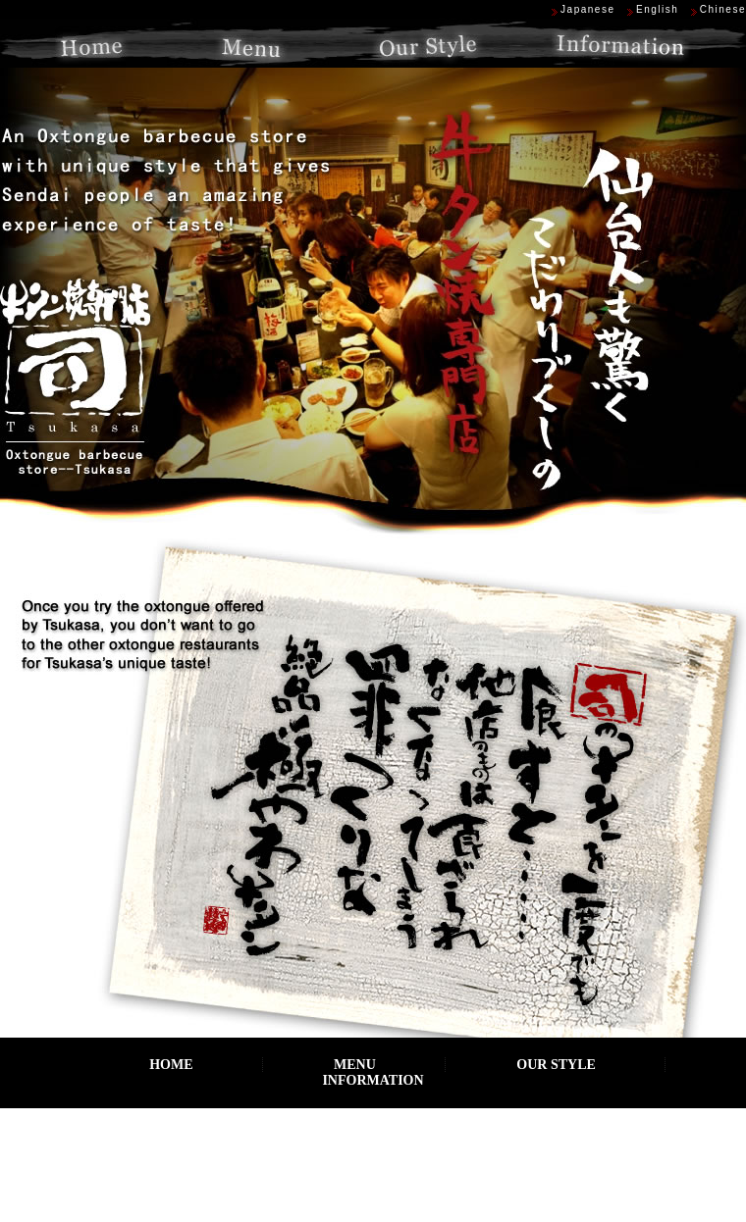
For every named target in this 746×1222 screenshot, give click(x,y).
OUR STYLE (556, 1064)
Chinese (723, 9)
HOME (170, 1064)
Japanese (587, 9)
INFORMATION (372, 1080)
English (657, 9)
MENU (355, 1064)
